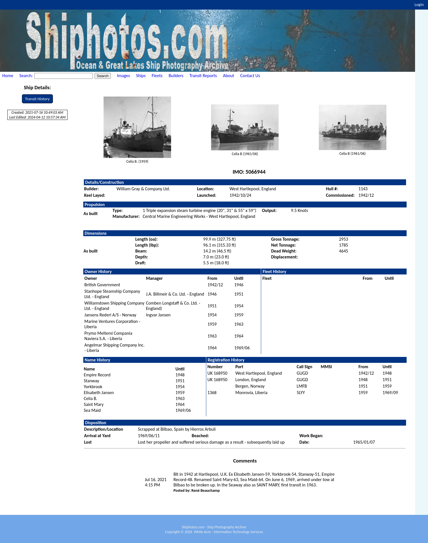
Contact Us (250, 75)
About (228, 75)
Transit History (37, 98)
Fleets (157, 75)
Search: (26, 75)
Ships (140, 75)
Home (7, 75)
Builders (176, 75)
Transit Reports (203, 75)
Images (123, 75)
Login (419, 4)
